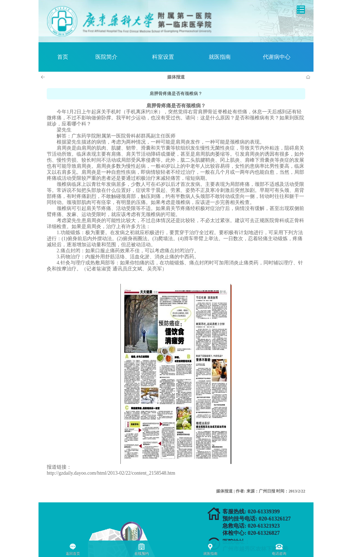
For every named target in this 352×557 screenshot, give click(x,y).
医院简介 (106, 57)
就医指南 (220, 57)
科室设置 (163, 57)
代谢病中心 (276, 57)
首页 (62, 57)
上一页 (43, 77)
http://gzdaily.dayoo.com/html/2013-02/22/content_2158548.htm (111, 473)
